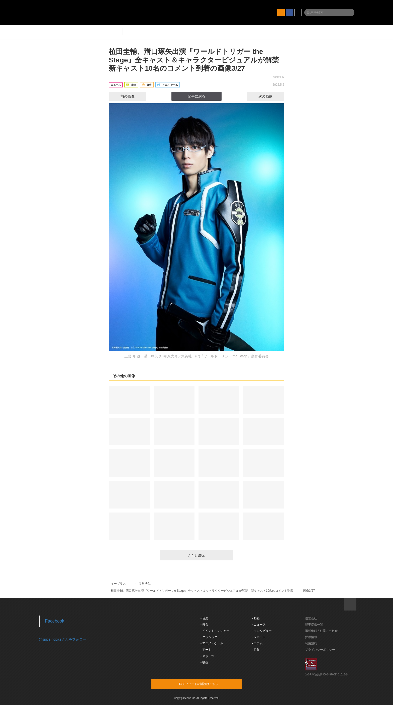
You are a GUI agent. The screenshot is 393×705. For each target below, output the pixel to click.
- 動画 (256, 618)
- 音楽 (204, 618)
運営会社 (311, 618)
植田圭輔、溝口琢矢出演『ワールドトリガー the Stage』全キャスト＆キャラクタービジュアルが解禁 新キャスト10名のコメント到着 (202, 590)
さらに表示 (196, 556)
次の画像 (269, 96)
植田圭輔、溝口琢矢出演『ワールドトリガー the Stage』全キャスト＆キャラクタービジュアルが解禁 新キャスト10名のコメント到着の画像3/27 (197, 60)
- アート (206, 649)
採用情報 (311, 637)
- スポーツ (207, 656)
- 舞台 (204, 624)
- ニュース (259, 624)
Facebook (54, 621)
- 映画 (204, 662)
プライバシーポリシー (320, 649)
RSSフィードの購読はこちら (206, 684)
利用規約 (311, 643)
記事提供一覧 (314, 624)
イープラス (118, 583)
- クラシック (209, 637)
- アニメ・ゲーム (212, 643)
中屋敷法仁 (143, 583)
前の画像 (123, 96)
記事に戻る (196, 96)
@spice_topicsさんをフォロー (62, 639)
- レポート (259, 637)
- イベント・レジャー (215, 631)
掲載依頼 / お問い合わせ (321, 631)
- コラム (257, 643)
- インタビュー (262, 631)
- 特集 (256, 649)
